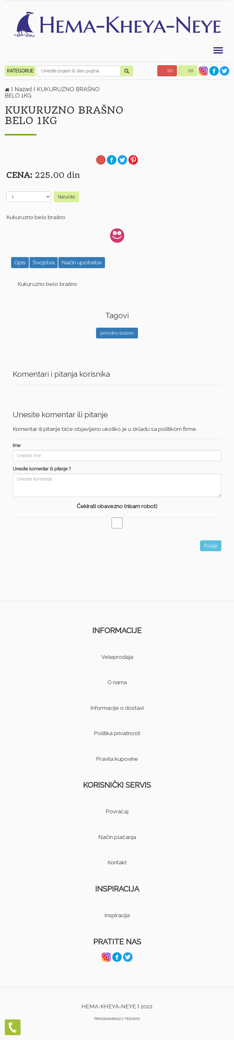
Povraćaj (117, 811)
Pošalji (210, 545)
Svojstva (44, 262)
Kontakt (117, 862)
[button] (167, 70)
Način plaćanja (117, 837)
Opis (20, 262)
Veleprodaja (117, 657)
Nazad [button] (24, 89)
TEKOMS (132, 1019)
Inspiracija (117, 915)
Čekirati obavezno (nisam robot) (117, 506)
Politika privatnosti (117, 733)
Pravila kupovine (117, 759)
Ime (16, 445)
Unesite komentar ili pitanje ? (42, 468)
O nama (117, 682)
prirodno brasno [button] (117, 333)
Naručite (66, 196)
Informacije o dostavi (117, 708)
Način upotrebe (82, 262)
